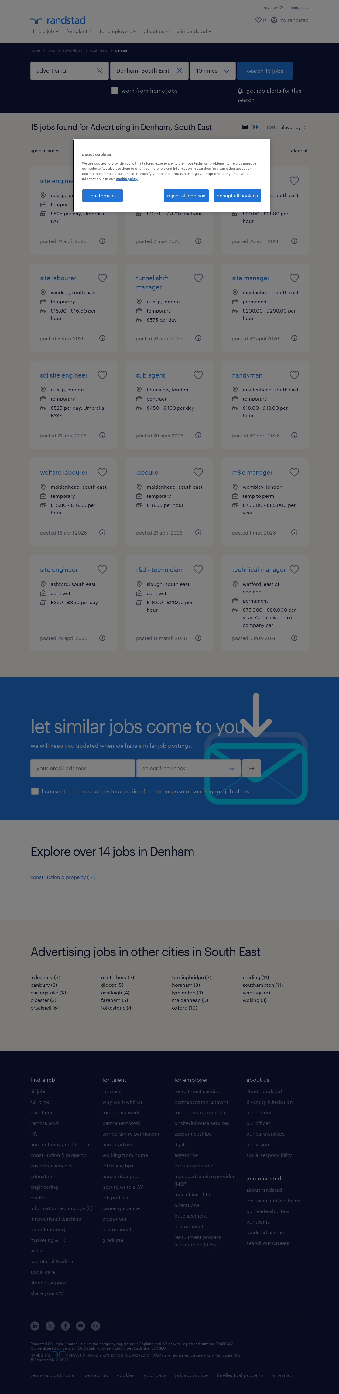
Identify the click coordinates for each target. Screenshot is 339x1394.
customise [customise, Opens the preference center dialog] (103, 195)
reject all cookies (186, 195)
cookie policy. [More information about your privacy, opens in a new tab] (127, 179)
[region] (171, 175)
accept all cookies (237, 195)
